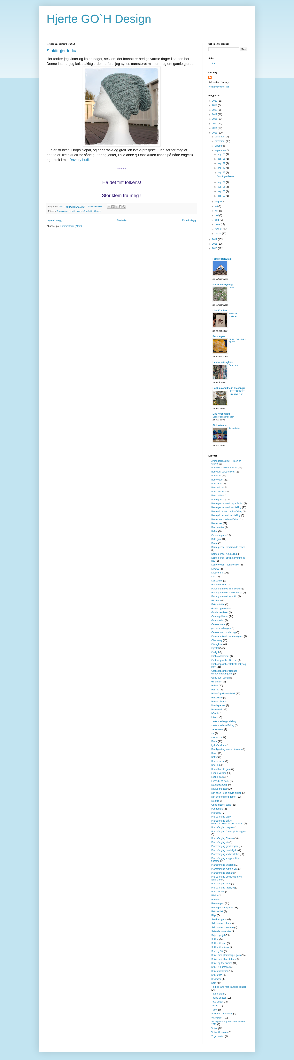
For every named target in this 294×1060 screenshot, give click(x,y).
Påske (214, 895)
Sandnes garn (218, 919)
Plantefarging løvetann (223, 865)
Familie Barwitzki (222, 258)
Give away (216, 640)
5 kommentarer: (95, 206)
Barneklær (216, 523)
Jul (212, 733)
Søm (213, 983)
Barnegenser (218, 499)
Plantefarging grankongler (224, 846)
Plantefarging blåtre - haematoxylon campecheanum (227, 822)
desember (220, 136)
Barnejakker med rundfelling (225, 515)
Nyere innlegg (55, 220)
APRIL (232, 287)
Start (213, 63)
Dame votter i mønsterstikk (225, 564)
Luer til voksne (75, 211)
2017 (215, 114)
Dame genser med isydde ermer (228, 547)
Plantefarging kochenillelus (225, 854)
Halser (214, 685)
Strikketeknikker (219, 971)
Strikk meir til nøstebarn (223, 959)
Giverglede (217, 644)
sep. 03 (222, 191)
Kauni (214, 741)
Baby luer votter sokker (223, 471)
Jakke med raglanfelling (223, 721)
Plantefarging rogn (220, 883)
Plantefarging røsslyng (223, 887)
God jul (215, 652)
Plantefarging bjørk (221, 816)
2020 (215, 100)
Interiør (215, 717)
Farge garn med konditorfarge (226, 592)
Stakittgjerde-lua (62, 50)
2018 (215, 110)
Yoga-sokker (217, 1036)
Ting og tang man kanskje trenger (228, 987)
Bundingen (219, 336)
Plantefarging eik (220, 842)
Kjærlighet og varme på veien (226, 749)
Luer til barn (217, 777)
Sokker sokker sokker (223, 417)
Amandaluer (235, 428)
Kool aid (215, 765)
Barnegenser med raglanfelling (227, 503)
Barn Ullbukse (218, 491)
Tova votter (217, 1001)
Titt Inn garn (217, 993)
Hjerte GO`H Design (99, 18)
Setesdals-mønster (221, 931)
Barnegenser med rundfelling (226, 507)
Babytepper (217, 479)
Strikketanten (220, 425)
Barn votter (217, 495)
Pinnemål (216, 812)
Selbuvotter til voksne (222, 927)
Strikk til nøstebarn (221, 967)
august (218, 201)
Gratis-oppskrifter (220, 656)
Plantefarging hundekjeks (224, 850)
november (220, 141)
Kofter (214, 757)
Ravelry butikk (80, 160)
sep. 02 (222, 196)
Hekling (215, 689)
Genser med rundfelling (223, 632)
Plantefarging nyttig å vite (224, 869)
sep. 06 (222, 186)
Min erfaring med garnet (223, 796)
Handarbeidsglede (223, 362)
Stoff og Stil (217, 951)
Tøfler (214, 1009)
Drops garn (62, 211)
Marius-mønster (219, 788)
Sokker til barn (218, 943)
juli (216, 206)
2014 (215, 128)
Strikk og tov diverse (221, 963)
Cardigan (233, 365)
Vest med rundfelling (222, 1013)
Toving (214, 1005)
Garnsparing (217, 620)
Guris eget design (220, 677)
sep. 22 (222, 163)
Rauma (215, 899)
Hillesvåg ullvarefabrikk (223, 693)
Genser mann (218, 624)
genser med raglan (221, 628)
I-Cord (214, 713)
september (221, 150)
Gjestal (215, 648)
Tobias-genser (218, 997)
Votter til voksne (219, 1032)
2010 (215, 248)
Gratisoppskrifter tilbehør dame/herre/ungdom (224, 672)
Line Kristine (220, 310)
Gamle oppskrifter (220, 608)
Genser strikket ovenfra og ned (227, 636)
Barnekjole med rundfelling (225, 519)
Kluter (214, 753)
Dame (214, 543)
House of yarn (218, 701)
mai (217, 215)
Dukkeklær (216, 580)
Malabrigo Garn (219, 785)
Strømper (216, 979)
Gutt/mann (216, 681)
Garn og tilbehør (219, 616)
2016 (215, 119)
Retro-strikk (217, 911)
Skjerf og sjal (218, 935)
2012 (215, 239)
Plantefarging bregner (222, 827)
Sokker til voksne (220, 947)
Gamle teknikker (219, 612)
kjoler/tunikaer (218, 745)
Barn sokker (217, 487)
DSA (213, 576)
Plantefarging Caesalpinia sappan (228, 831)
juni (217, 210)
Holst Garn (216, 697)
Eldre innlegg (189, 220)
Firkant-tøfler (218, 604)
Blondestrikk (217, 527)
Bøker (214, 531)
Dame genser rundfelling (224, 554)
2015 (215, 123)
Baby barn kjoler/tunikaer (224, 467)
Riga (213, 915)
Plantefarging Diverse (222, 838)
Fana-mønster (218, 584)
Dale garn (216, 539)
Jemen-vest (217, 729)
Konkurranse (218, 761)
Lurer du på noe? (220, 781)
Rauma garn (217, 903)
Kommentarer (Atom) (71, 226)
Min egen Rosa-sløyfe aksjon (226, 793)
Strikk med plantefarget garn (226, 955)
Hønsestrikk (217, 709)
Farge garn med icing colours (226, 588)
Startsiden (122, 220)
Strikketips (216, 975)
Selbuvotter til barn (221, 923)
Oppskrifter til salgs (92, 211)
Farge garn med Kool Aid (224, 596)
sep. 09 (222, 182)
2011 (215, 243)
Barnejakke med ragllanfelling (226, 511)
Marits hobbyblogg (223, 284)
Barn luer (216, 483)
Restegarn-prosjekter (222, 907)
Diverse (215, 568)
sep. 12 (222, 172)
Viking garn (217, 1017)
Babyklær (216, 475)
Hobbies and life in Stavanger (229, 388)
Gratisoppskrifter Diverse (224, 660)
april (217, 220)
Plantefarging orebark (222, 873)
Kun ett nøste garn (221, 769)
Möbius (215, 801)
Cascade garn (218, 535)
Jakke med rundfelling (222, 725)
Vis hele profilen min (218, 86)
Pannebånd (217, 808)
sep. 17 (222, 168)
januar (218, 233)
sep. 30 (222, 154)
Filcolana (216, 600)
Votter (214, 1028)
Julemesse (216, 737)
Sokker (215, 939)
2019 (215, 105)
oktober (219, 145)
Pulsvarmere (217, 891)
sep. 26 (222, 158)
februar (219, 229)
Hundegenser (218, 705)
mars (218, 224)
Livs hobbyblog (221, 413)
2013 (215, 132)
